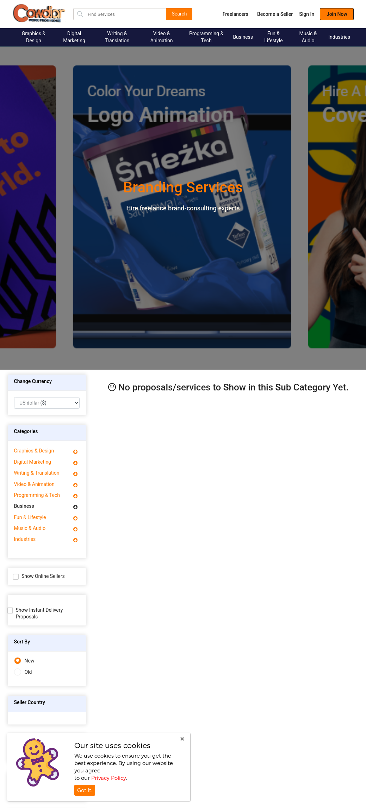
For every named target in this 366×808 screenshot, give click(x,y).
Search (179, 14)
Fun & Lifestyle (273, 37)
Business (243, 37)
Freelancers (228, 14)
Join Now (330, 14)
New (24, 661)
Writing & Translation (117, 37)
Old (23, 672)
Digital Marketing (74, 37)
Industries (339, 37)
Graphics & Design (33, 37)
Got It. (84, 790)
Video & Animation (161, 37)
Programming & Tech (206, 37)
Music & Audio (308, 37)
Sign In (300, 14)
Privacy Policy (108, 778)
